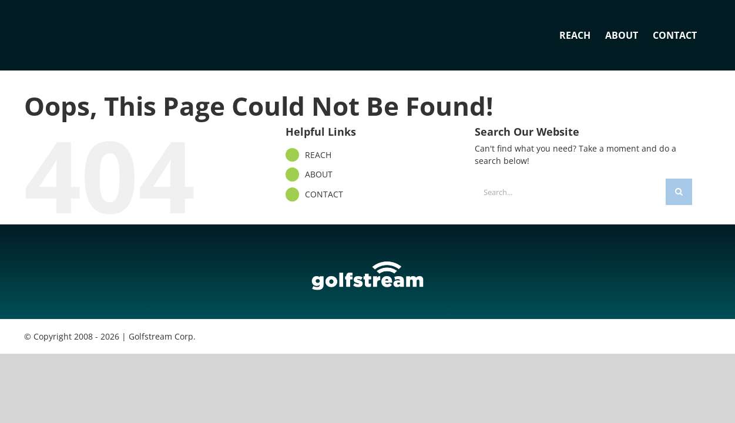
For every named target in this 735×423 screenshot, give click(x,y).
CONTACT (324, 194)
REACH (318, 154)
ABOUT (319, 174)
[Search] (679, 192)
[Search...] (570, 192)
